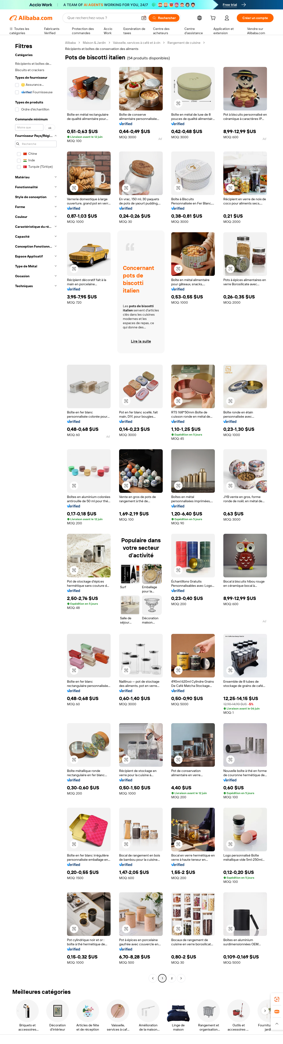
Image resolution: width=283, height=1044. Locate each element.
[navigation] (35, 511)
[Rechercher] (164, 18)
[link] (277, 999)
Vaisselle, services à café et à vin (136, 43)
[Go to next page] (181, 978)
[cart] (213, 18)
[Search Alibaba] (102, 17)
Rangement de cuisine (183, 43)
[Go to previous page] (153, 978)
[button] (144, 18)
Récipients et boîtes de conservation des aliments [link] (101, 49)
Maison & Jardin (94, 43)
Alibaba (70, 43)
